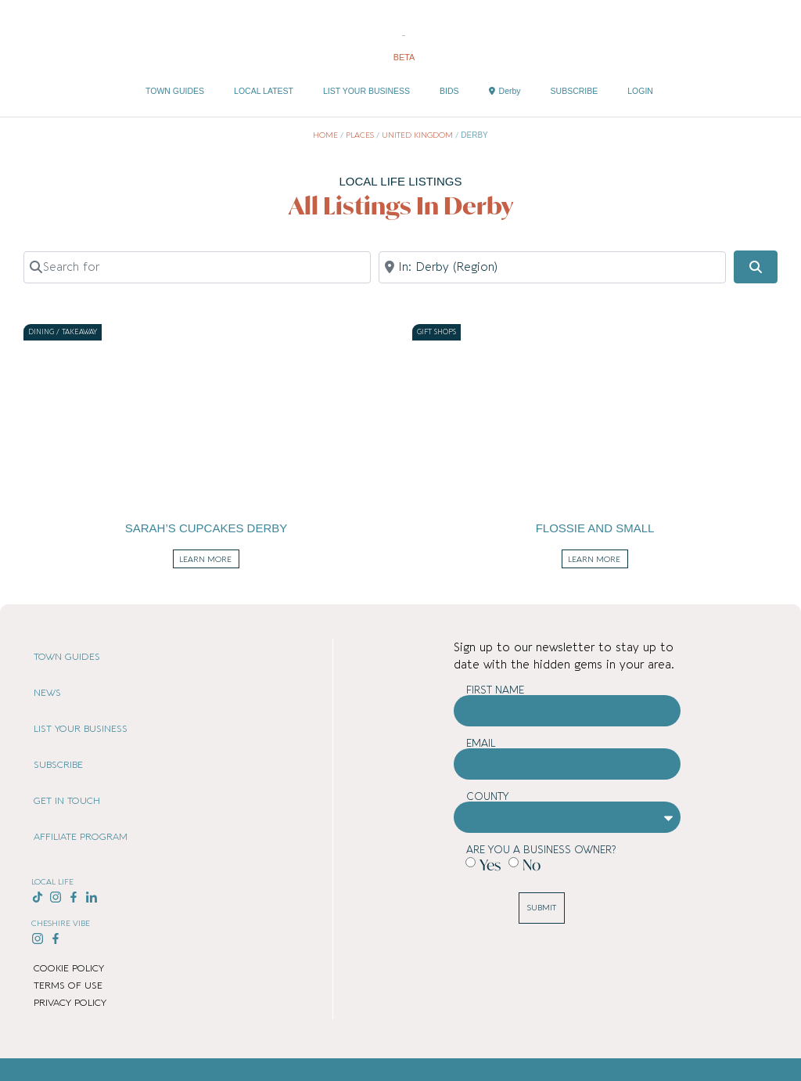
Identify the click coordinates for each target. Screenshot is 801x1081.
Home (325, 135)
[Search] (756, 266)
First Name (495, 690)
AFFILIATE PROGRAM (81, 836)
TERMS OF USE (68, 985)
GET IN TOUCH (67, 800)
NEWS (47, 692)
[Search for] (197, 267)
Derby (505, 91)
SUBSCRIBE (574, 90)
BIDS (449, 90)
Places (360, 135)
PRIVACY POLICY (70, 1002)
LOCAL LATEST (263, 90)
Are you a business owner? (541, 850)
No (532, 864)
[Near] (552, 267)
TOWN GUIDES (174, 90)
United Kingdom (417, 135)
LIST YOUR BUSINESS (366, 90)
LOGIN (640, 90)
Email (481, 743)
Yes (490, 864)
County (487, 796)
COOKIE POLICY (69, 968)
